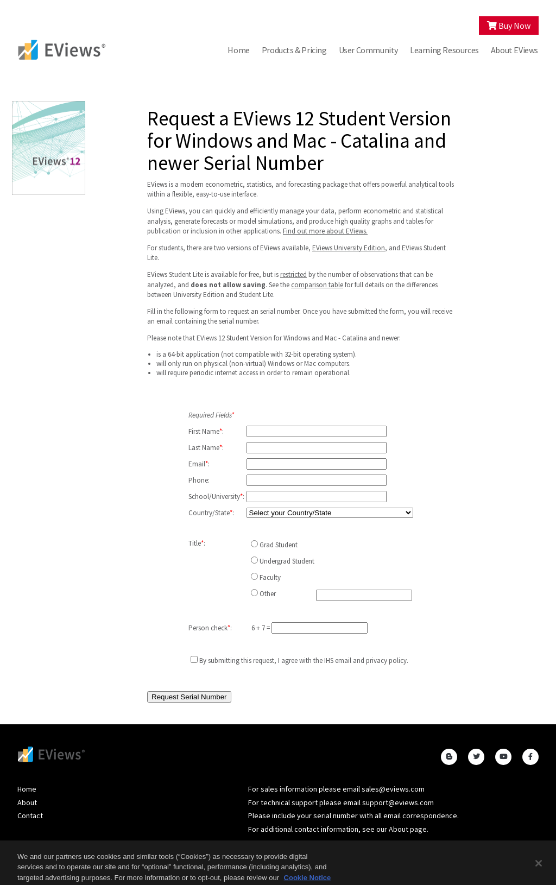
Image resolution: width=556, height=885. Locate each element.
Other (268, 593)
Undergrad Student (287, 561)
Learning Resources (444, 50)
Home (238, 50)
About (27, 802)
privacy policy (386, 660)
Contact (30, 815)
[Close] (539, 869)
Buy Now (508, 25)
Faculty (270, 577)
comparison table (317, 284)
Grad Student (279, 544)
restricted (293, 274)
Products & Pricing (294, 50)
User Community (368, 50)
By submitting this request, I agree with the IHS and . (303, 660)
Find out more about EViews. (325, 231)
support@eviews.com (398, 802)
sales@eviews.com (393, 789)
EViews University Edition (348, 247)
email (343, 660)
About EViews (514, 50)
